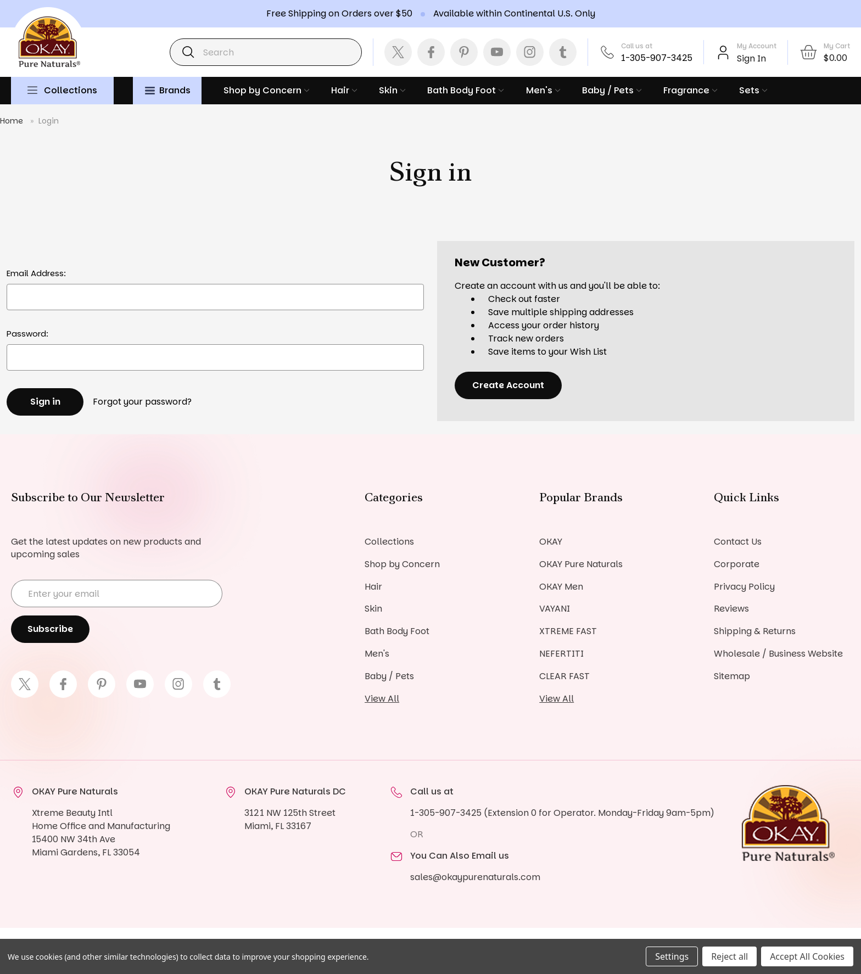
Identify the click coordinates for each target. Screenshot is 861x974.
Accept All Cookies (807, 956)
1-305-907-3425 (656, 58)
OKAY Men (561, 586)
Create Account (508, 385)
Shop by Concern (266, 90)
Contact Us (738, 541)
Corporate (736, 564)
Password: (27, 333)
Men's (543, 90)
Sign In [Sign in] (751, 58)
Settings (672, 956)
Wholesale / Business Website (778, 654)
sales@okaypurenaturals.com (475, 877)
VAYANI (554, 609)
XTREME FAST (568, 631)
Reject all (729, 956)
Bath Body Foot (465, 90)
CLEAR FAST (564, 676)
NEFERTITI (561, 654)
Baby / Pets (611, 90)
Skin (392, 90)
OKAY (550, 541)
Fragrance (690, 90)
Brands (168, 90)
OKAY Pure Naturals (581, 564)
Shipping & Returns (755, 631)
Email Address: (36, 273)
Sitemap (732, 676)
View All (382, 699)
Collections (70, 90)
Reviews (731, 609)
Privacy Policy (744, 586)
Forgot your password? (142, 401)
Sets (753, 90)
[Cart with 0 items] (824, 52)
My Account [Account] (756, 46)
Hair (344, 90)
